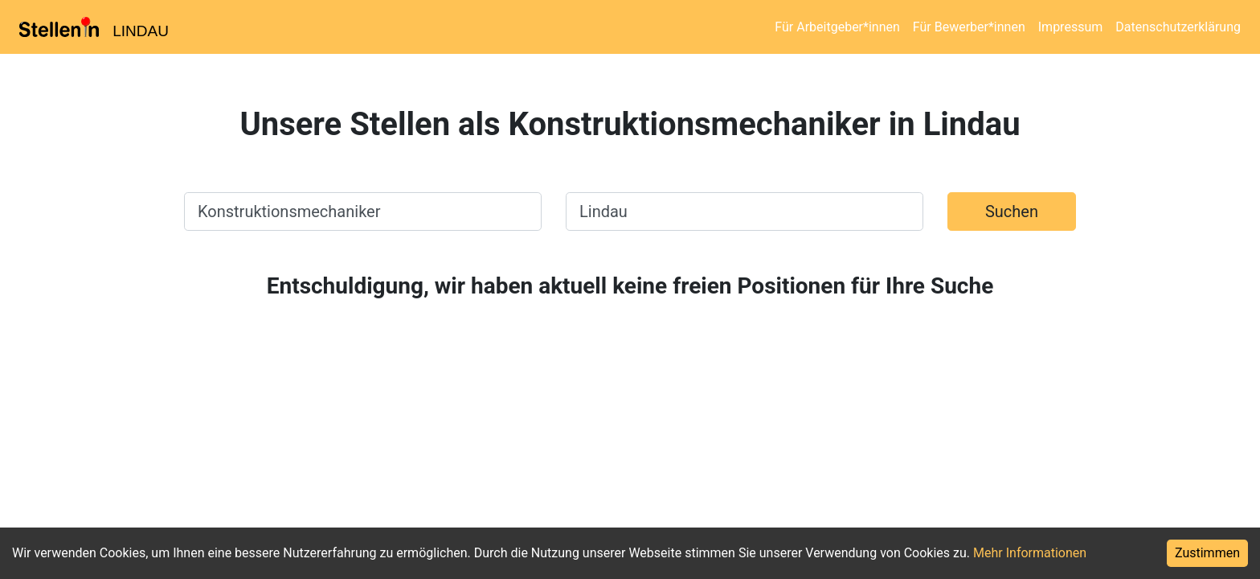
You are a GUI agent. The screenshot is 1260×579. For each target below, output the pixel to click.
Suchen (1011, 211)
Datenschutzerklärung (1178, 27)
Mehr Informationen (1029, 553)
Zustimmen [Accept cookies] (1207, 553)
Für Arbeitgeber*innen (837, 27)
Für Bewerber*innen (969, 27)
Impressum (1070, 27)
